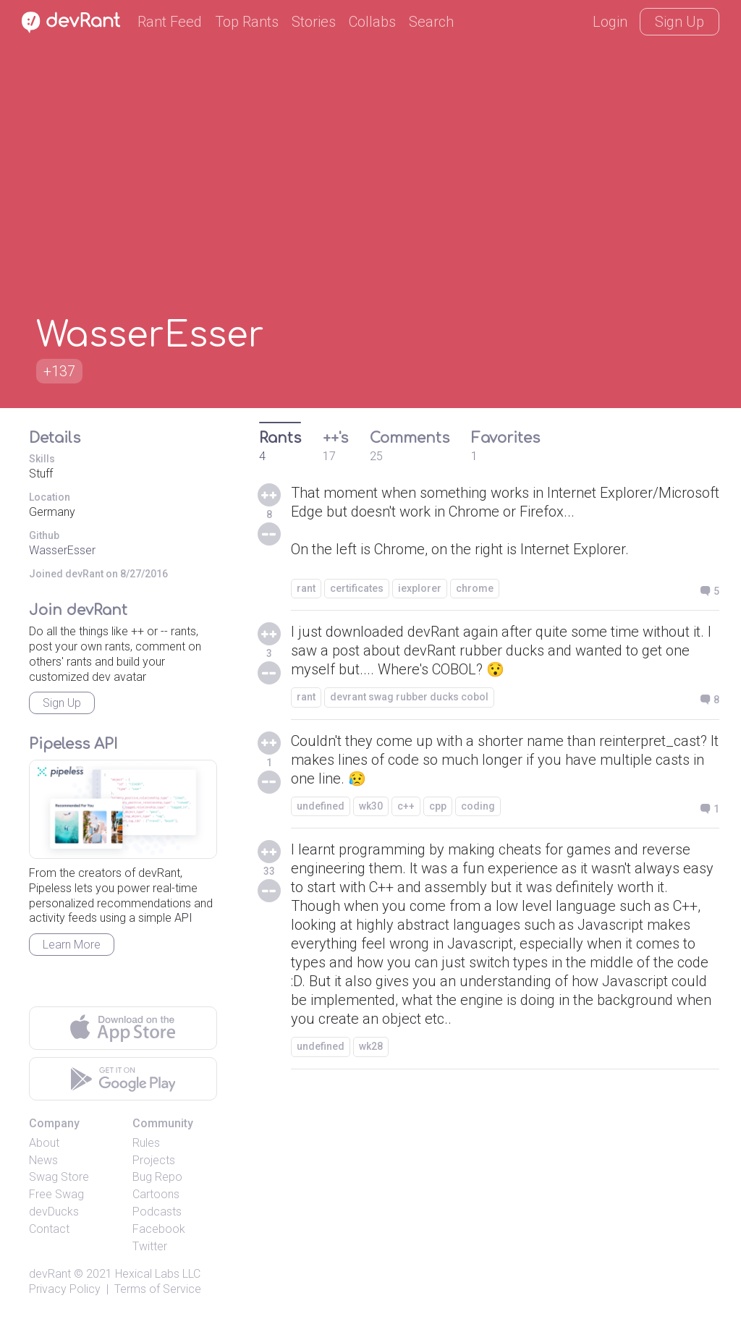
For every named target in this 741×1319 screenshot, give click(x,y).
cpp (437, 806)
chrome (475, 588)
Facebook (158, 1229)
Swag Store (59, 1177)
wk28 (371, 1046)
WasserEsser (62, 550)
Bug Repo (157, 1177)
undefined (320, 806)
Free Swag (56, 1194)
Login (610, 21)
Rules (146, 1143)
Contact (49, 1229)
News (43, 1160)
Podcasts (157, 1211)
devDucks (54, 1211)
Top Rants (247, 21)
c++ (406, 806)
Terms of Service (157, 1289)
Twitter (149, 1246)
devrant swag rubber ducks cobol (409, 697)
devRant (50, 1274)
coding (478, 806)
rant (306, 588)
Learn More (72, 944)
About (44, 1143)
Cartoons (155, 1194)
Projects (153, 1160)
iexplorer (419, 588)
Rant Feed (169, 21)
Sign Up (679, 21)
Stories (314, 21)
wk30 (371, 806)
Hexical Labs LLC (157, 1274)
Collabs (372, 21)
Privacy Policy (65, 1289)
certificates (357, 588)
